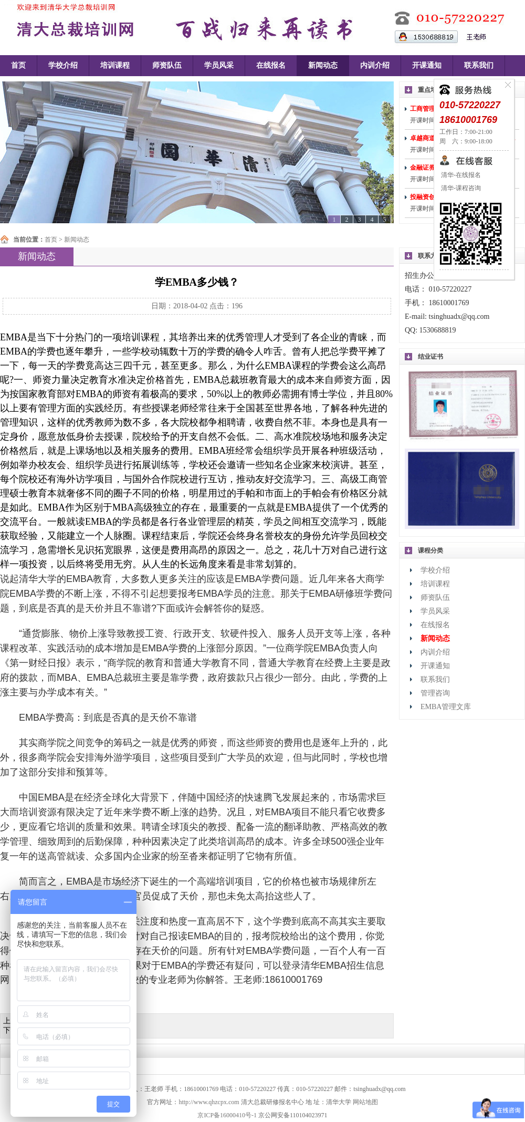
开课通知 (427, 65)
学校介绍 (63, 65)
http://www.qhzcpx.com (208, 1102)
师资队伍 (167, 65)
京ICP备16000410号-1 (227, 1115)
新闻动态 (323, 65)
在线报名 (271, 65)
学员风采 (219, 65)
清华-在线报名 (460, 175)
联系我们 (479, 65)
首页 (18, 65)
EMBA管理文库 (446, 707)
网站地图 (365, 1102)
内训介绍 (375, 65)
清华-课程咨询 (460, 188)
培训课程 (115, 65)
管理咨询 (435, 693)
